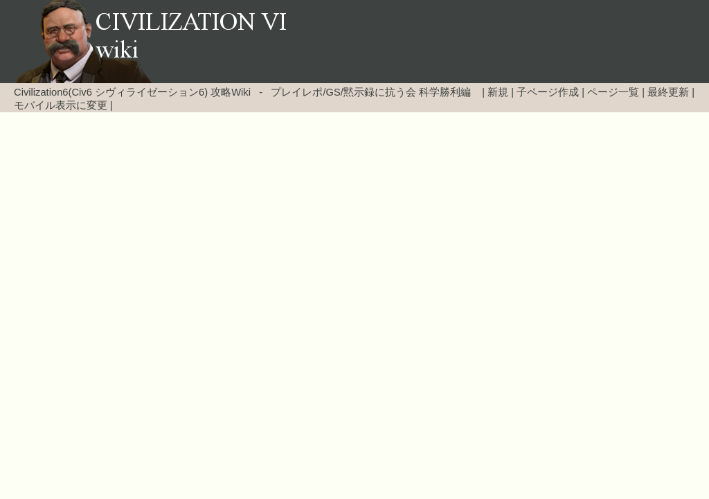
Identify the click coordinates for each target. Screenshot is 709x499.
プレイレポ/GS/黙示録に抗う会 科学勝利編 (371, 92)
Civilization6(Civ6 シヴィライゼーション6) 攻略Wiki (132, 92)
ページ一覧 (613, 92)
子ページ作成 (548, 92)
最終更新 (668, 92)
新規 (497, 92)
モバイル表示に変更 (60, 105)
